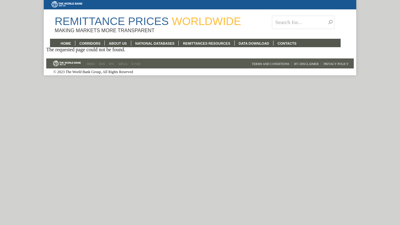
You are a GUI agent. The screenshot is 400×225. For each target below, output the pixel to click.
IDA (102, 64)
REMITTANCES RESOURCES (206, 43)
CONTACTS (287, 43)
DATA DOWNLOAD (254, 43)
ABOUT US (118, 43)
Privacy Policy (336, 64)
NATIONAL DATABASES (155, 43)
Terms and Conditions (270, 64)
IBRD (91, 64)
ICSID (136, 64)
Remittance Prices (148, 21)
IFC (111, 64)
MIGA (123, 64)
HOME (66, 43)
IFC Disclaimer (306, 64)
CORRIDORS (89, 43)
